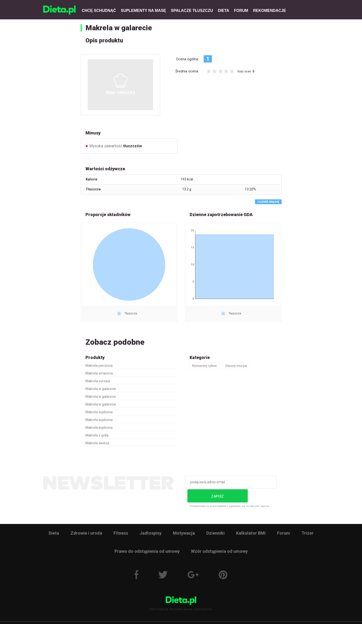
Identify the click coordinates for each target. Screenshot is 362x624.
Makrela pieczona (99, 365)
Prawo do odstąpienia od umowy (147, 536)
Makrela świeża (97, 443)
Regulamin (122, 615)
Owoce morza (236, 366)
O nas (101, 615)
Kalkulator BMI (251, 518)
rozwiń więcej (268, 201)
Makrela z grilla (96, 435)
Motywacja (184, 518)
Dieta (54, 518)
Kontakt (259, 615)
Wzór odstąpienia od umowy (219, 536)
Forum (283, 518)
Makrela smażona (99, 373)
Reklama (185, 615)
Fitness (121, 518)
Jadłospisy (150, 518)
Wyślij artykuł (210, 615)
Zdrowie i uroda (86, 518)
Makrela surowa (97, 381)
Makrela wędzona (99, 412)
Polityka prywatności (154, 615)
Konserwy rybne (204, 366)
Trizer (307, 518)
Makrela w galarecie (118, 27)
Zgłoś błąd (236, 615)
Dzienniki (215, 518)
